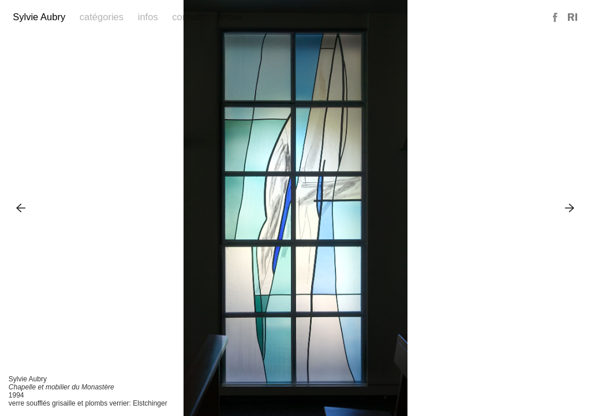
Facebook (555, 17)
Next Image (570, 207)
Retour (229, 17)
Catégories (102, 17)
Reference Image (572, 17)
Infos (148, 17)
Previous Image (21, 207)
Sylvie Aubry (39, 17)
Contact (187, 17)
